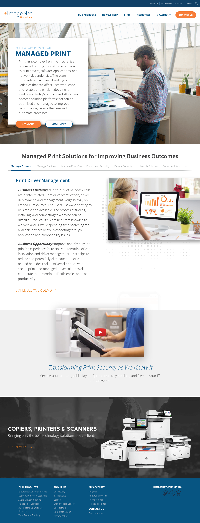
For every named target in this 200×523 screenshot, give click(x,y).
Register (93, 491)
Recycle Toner (96, 499)
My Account (164, 15)
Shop (127, 15)
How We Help (110, 15)
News (166, 3)
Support (188, 3)
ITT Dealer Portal (97, 503)
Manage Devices (46, 166)
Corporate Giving (62, 511)
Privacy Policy (61, 516)
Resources (143, 15)
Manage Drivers (21, 166)
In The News (60, 495)
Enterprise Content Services (32, 491)
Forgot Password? (98, 495)
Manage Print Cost (72, 166)
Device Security (123, 166)
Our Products (87, 15)
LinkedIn (179, 493)
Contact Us (186, 15)
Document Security (97, 166)
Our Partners (60, 507)
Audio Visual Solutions (29, 499)
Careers (178, 3)
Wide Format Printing (29, 515)
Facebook (172, 493)
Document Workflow (174, 166)
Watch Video (59, 124)
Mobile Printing (149, 166)
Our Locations (96, 513)
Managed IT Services (28, 503)
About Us (60, 487)
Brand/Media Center (64, 503)
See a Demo (28, 124)
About (154, 3)
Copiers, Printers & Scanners (32, 495)
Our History (59, 491)
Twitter (166, 493)
